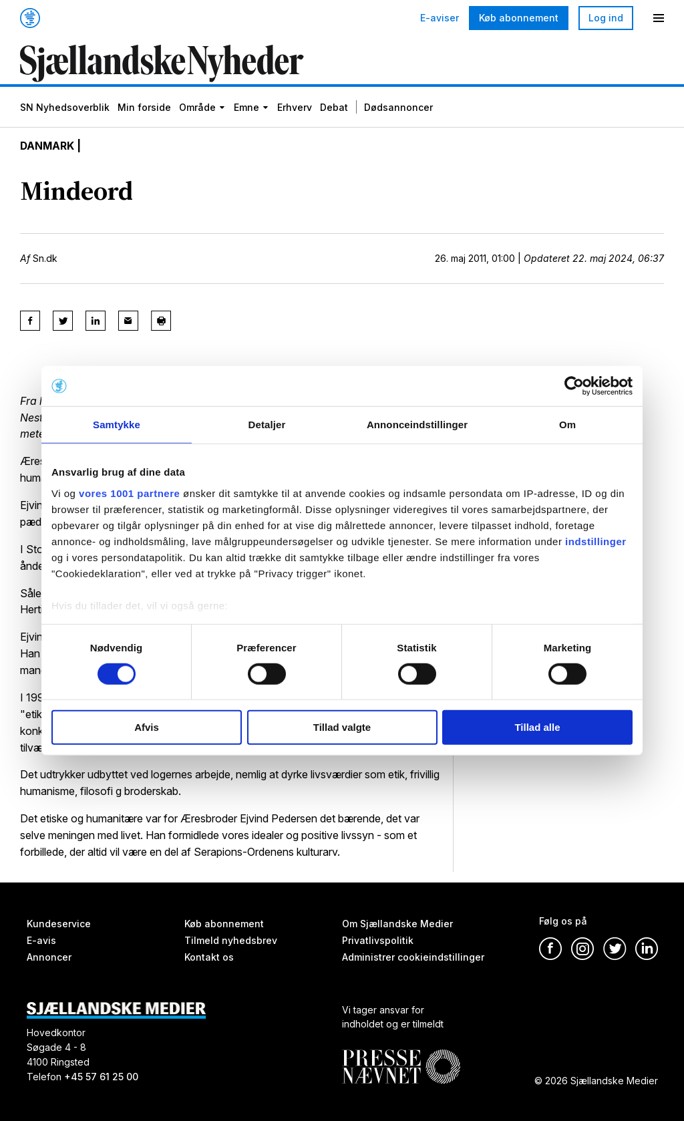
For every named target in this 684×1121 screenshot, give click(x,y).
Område (197, 108)
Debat (334, 108)
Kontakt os (209, 957)
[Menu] (659, 18)
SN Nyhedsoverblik (65, 108)
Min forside (144, 108)
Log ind (605, 17)
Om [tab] (567, 424)
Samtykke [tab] (116, 424)
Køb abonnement (518, 17)
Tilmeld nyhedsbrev (230, 940)
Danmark (48, 147)
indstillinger (596, 540)
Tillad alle (537, 727)
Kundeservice (59, 923)
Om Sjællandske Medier (397, 923)
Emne (246, 108)
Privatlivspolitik (377, 940)
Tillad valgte (342, 727)
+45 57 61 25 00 (101, 1076)
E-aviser (439, 18)
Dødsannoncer (398, 108)
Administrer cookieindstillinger (413, 957)
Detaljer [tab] (267, 424)
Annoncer (49, 957)
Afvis (146, 727)
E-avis (41, 940)
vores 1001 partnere (129, 492)
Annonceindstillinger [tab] (417, 424)
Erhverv (294, 108)
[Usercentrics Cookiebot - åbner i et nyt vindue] (574, 386)
